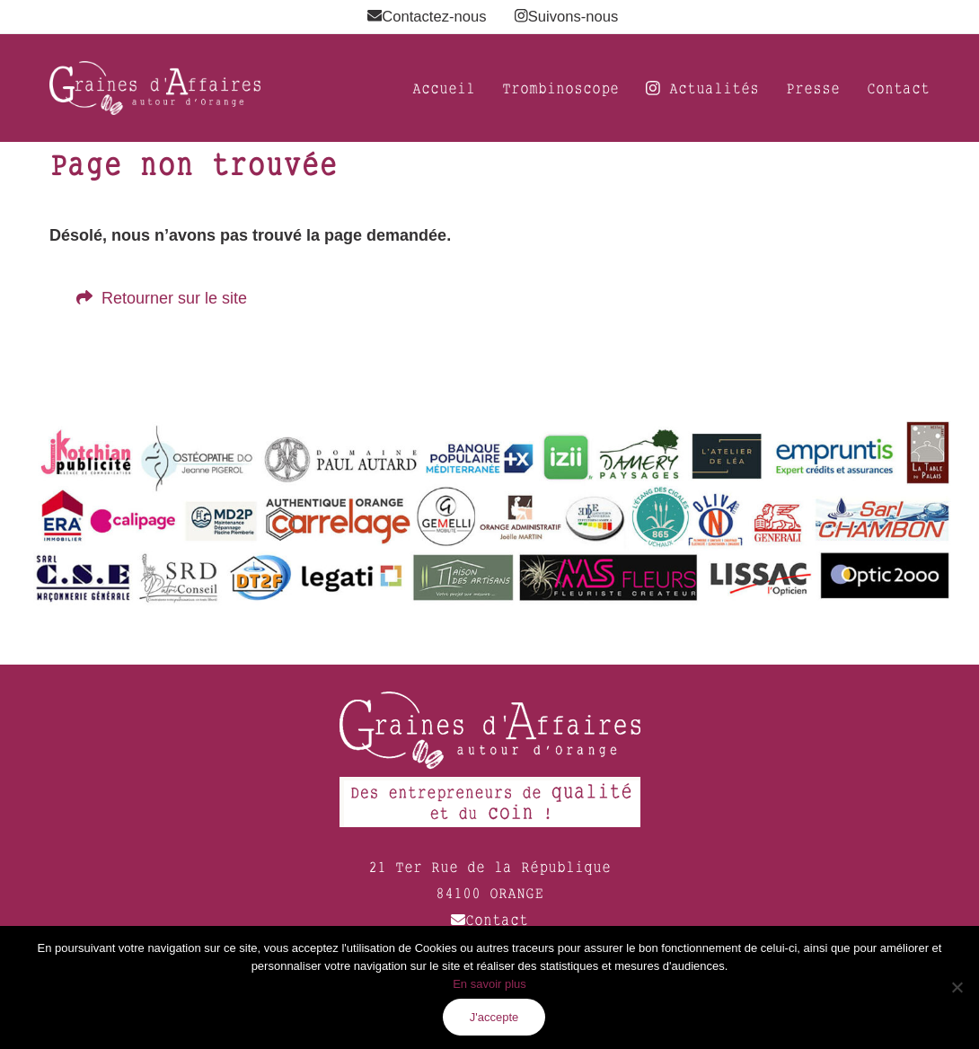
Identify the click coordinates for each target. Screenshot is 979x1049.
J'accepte (494, 1017)
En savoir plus (489, 984)
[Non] (957, 987)
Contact (489, 920)
